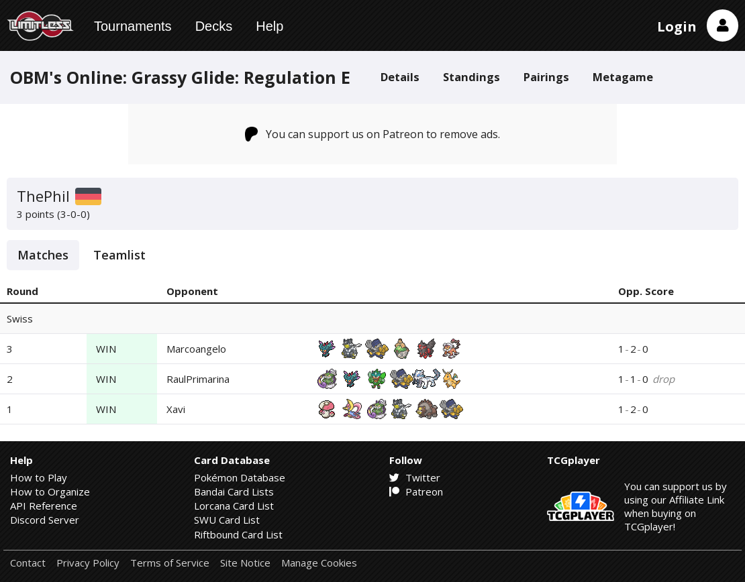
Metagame (623, 76)
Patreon (416, 491)
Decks (214, 26)
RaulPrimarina (198, 379)
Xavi (175, 409)
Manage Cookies (319, 563)
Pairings (546, 76)
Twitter (414, 477)
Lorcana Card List (234, 505)
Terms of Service (169, 563)
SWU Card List (227, 519)
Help (269, 26)
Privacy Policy (87, 563)
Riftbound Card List (238, 534)
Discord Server (44, 519)
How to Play (38, 477)
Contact (28, 563)
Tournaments (133, 26)
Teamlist (119, 255)
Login (677, 26)
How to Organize (50, 491)
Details (400, 76)
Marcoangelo (196, 348)
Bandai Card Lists (234, 491)
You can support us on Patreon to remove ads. (373, 134)
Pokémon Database (239, 477)
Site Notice (245, 563)
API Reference (43, 505)
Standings (471, 76)
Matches (42, 255)
